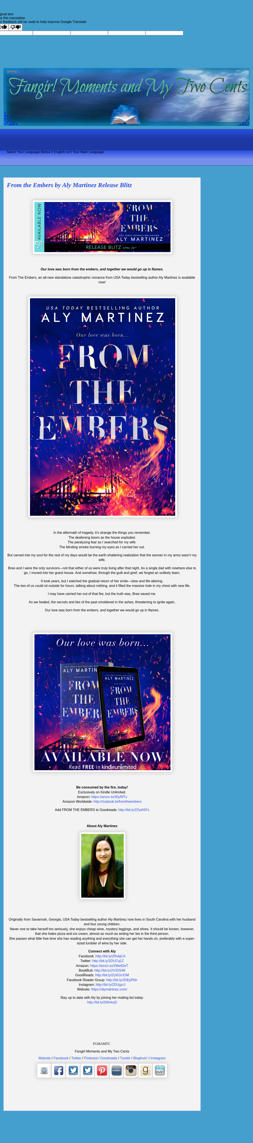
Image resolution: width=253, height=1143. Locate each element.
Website (44, 1058)
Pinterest (90, 1058)
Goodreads (108, 1058)
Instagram (158, 1058)
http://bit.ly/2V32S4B (109, 970)
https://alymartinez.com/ (109, 989)
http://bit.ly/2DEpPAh (121, 980)
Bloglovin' (140, 1058)
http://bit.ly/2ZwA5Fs (133, 810)
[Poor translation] (15, 27)
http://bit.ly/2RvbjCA (110, 956)
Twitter (76, 1058)
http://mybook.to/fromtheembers (118, 801)
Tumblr (125, 1058)
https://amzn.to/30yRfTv (109, 797)
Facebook (61, 1058)
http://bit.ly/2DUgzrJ (110, 984)
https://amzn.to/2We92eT (109, 966)
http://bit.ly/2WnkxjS (102, 1002)
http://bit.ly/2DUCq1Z (108, 961)
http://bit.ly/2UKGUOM (112, 975)
